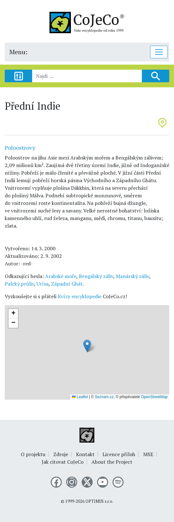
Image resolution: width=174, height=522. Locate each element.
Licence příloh (118, 454)
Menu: (18, 52)
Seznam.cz (104, 397)
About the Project (111, 461)
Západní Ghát (67, 283)
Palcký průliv (19, 283)
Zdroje (60, 454)
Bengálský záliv (96, 276)
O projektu (33, 454)
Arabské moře (60, 276)
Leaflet (80, 397)
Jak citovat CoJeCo (63, 461)
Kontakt (85, 454)
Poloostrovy (20, 147)
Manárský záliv (132, 276)
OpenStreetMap (154, 397)
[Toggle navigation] (159, 52)
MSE (148, 454)
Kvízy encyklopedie (80, 296)
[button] (87, 345)
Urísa (43, 283)
